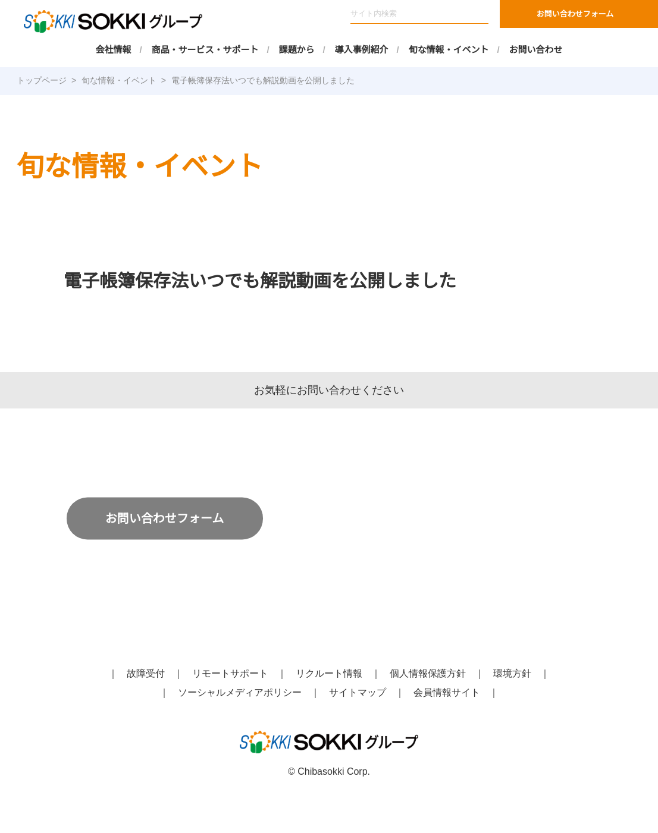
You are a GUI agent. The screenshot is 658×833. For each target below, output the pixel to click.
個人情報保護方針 (428, 674)
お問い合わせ (536, 49)
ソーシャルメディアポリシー (240, 693)
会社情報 (113, 49)
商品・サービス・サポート (205, 49)
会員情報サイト (446, 693)
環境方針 (512, 674)
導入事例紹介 (361, 49)
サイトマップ (357, 693)
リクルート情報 (329, 674)
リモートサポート (230, 674)
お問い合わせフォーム (575, 14)
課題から (297, 49)
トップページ (42, 80)
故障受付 (146, 674)
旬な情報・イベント (449, 49)
